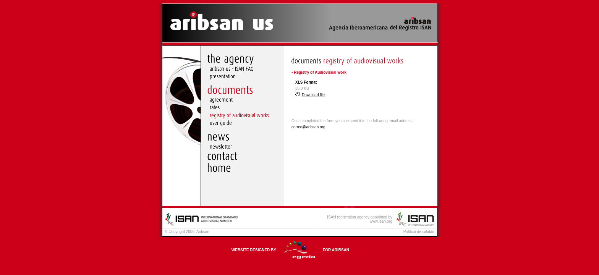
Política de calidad (418, 232)
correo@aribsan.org (308, 127)
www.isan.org (381, 221)
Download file (310, 95)
